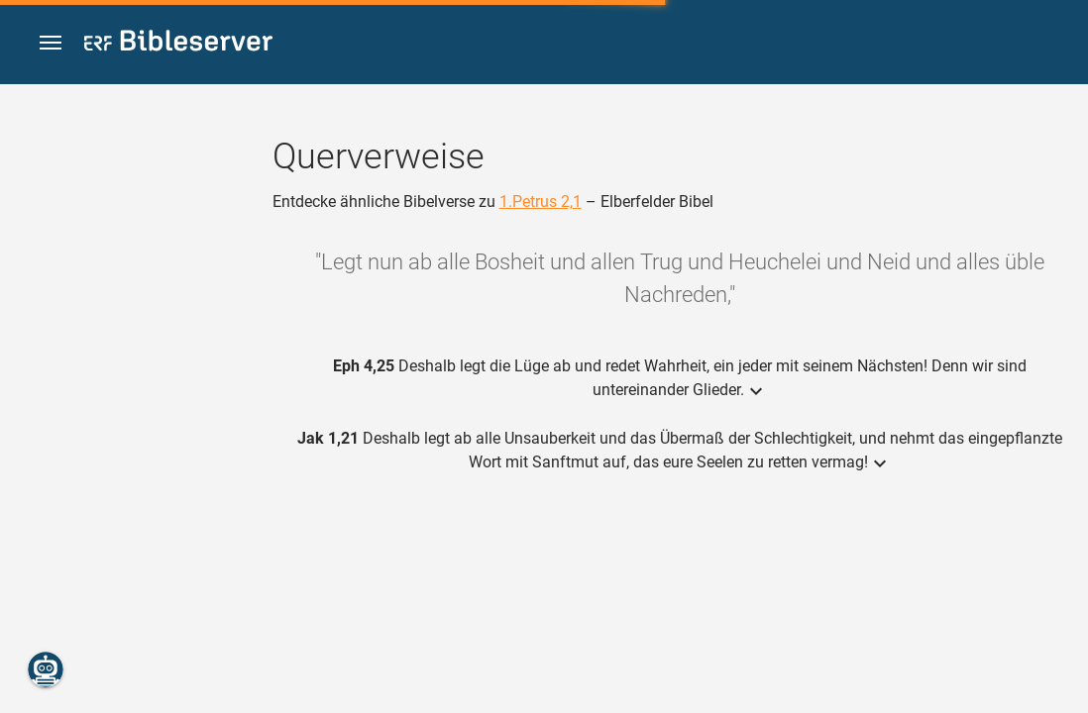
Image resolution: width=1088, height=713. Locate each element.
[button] (50, 43)
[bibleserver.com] (178, 44)
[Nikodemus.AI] (45, 669)
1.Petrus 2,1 (540, 201)
